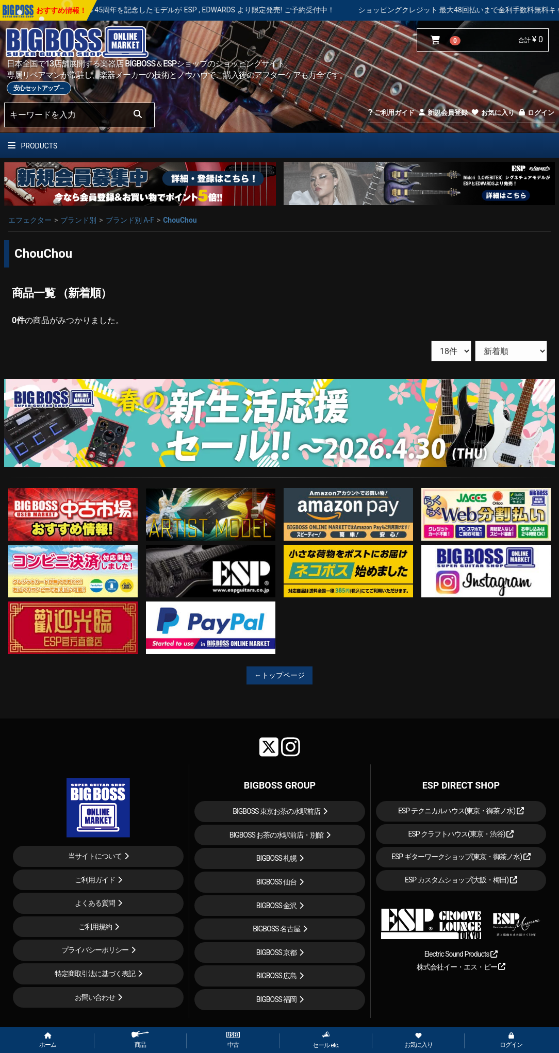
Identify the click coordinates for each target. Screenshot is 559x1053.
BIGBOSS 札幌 (276, 858)
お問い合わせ (95, 997)
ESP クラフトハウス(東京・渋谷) (461, 834)
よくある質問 (95, 903)
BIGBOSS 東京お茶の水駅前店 (276, 811)
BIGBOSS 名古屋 (276, 929)
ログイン (536, 112)
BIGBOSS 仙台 (276, 882)
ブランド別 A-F (130, 220)
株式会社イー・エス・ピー (461, 967)
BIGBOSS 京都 (276, 952)
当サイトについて (95, 856)
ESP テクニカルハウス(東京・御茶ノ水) (461, 811)
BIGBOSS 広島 (276, 976)
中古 (233, 1040)
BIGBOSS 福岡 (276, 999)
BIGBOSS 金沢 (276, 905)
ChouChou (180, 220)
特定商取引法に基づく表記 (95, 974)
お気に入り (492, 112)
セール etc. (326, 1040)
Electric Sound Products (461, 954)
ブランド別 (78, 220)
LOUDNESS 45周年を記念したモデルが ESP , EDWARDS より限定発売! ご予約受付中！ (221, 10)
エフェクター (30, 220)
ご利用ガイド (391, 112)
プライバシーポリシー (94, 950)
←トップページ (279, 675)
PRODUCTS (32, 146)
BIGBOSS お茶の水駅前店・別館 (276, 835)
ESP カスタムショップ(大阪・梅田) (461, 880)
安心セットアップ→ (38, 88)
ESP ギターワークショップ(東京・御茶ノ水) (461, 857)
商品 (140, 1039)
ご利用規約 (95, 927)
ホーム (47, 1040)
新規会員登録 (443, 112)
